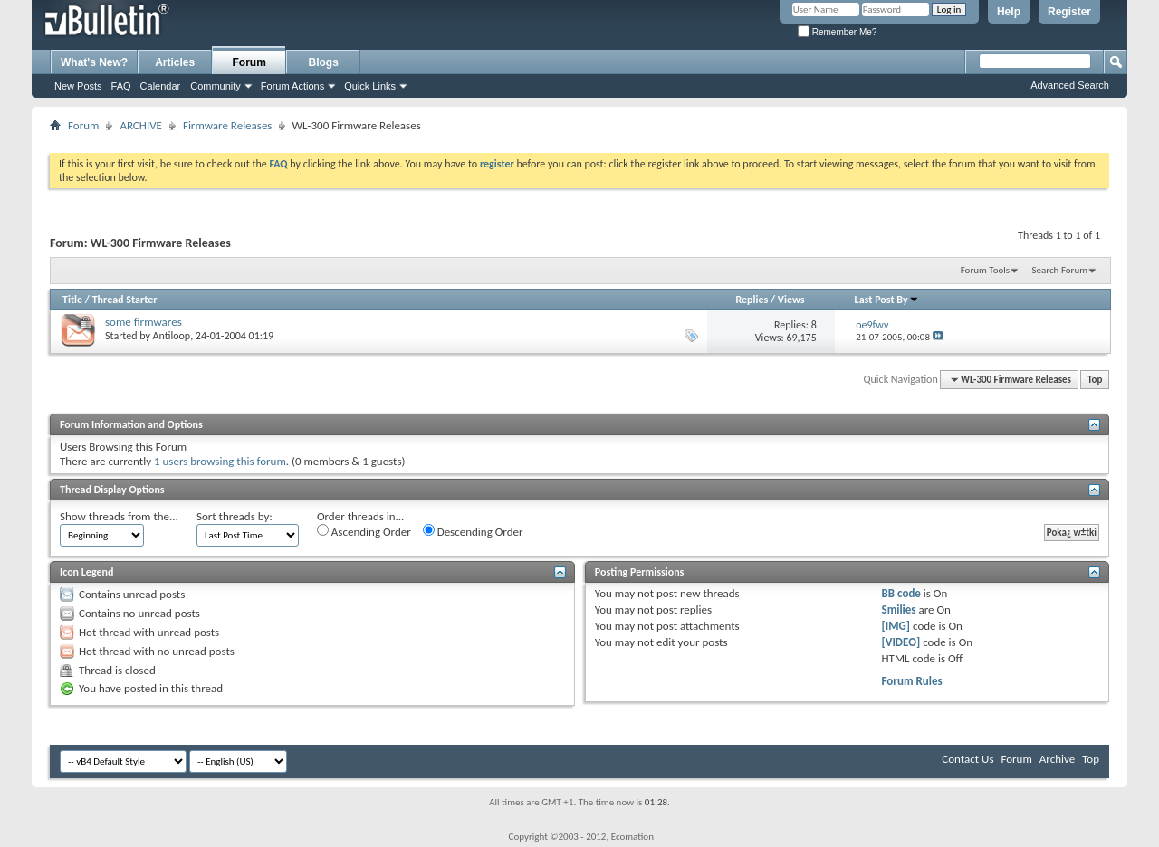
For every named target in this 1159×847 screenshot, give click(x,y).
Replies (751, 299)
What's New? (94, 62)
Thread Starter (125, 299)
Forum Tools (985, 270)
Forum (249, 62)
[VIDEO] (901, 642)
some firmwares (143, 321)
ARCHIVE (141, 125)
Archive (1057, 759)
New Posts (78, 86)
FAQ (121, 86)
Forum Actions (292, 86)
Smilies (899, 609)
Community (215, 86)
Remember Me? (837, 32)
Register (1069, 11)
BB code (901, 593)
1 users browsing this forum (220, 461)
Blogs (324, 62)
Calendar (160, 86)
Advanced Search (1069, 85)
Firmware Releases (228, 125)
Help (1008, 11)
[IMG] (896, 626)
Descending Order (473, 531)
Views (791, 299)
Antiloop (172, 335)
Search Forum (1060, 270)
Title (72, 299)
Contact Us (967, 759)
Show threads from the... (119, 516)
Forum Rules (912, 681)
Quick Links (370, 86)
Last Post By (887, 299)
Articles (175, 62)
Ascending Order (364, 531)
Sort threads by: (234, 516)
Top (1094, 379)
